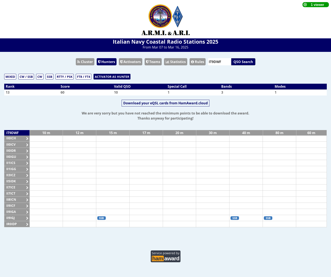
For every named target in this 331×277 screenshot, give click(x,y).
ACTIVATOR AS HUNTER (112, 77)
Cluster (85, 61)
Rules (197, 61)
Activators (130, 61)
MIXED (10, 77)
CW (39, 77)
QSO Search (243, 61)
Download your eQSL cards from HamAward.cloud (165, 103)
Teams (153, 61)
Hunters (106, 61)
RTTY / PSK (64, 77)
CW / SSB (26, 77)
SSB (49, 77)
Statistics (176, 61)
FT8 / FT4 (83, 77)
